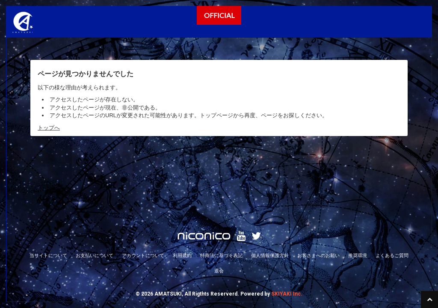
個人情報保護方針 (270, 190)
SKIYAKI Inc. (286, 229)
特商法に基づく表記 (221, 190)
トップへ (49, 127)
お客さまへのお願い (318, 190)
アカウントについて (143, 190)
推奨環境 (357, 190)
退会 (219, 205)
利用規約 (182, 190)
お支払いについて (94, 190)
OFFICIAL (219, 15)
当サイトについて (48, 190)
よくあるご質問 (392, 190)
